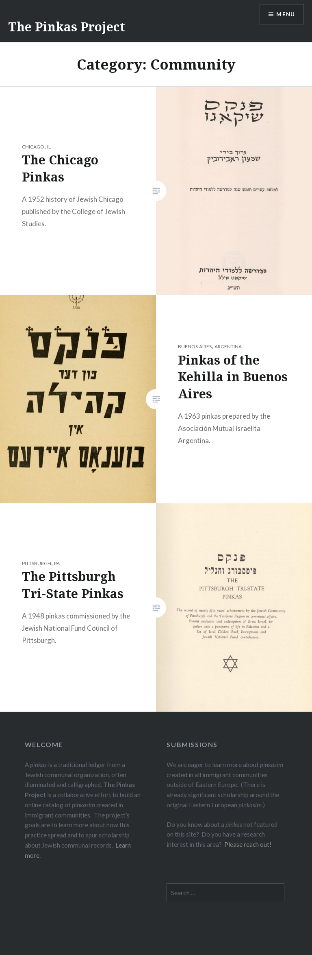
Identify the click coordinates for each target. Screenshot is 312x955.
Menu (285, 14)
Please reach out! (247, 844)
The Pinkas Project (66, 26)
